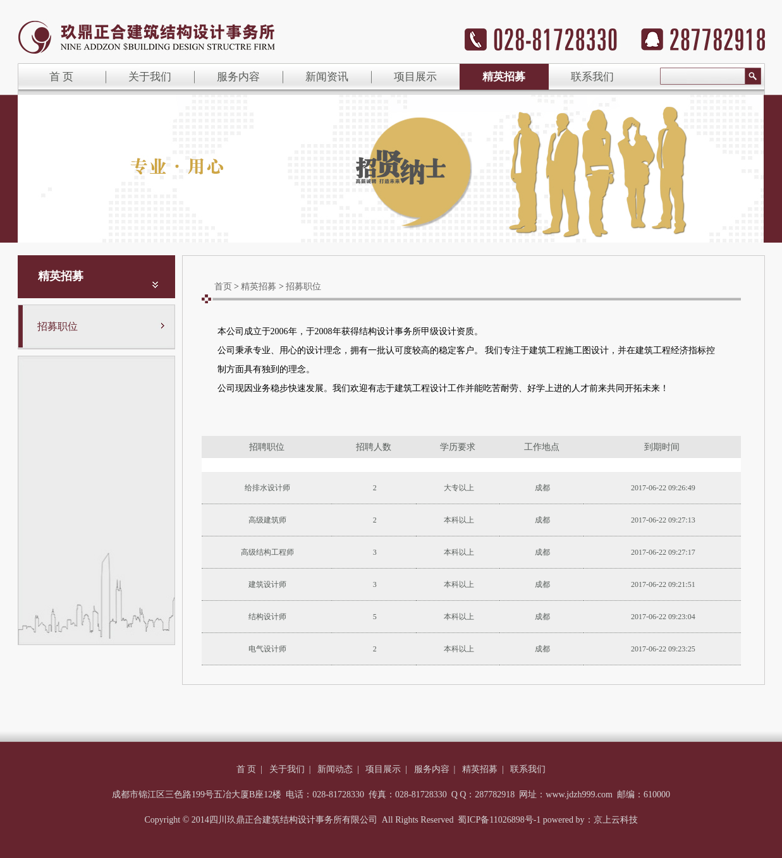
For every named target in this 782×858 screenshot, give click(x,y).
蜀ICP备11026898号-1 (499, 820)
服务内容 (238, 77)
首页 (223, 286)
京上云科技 (616, 820)
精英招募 (503, 77)
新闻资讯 (326, 77)
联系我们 (592, 77)
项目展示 (415, 77)
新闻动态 (335, 769)
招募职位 (57, 326)
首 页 (61, 77)
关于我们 (149, 77)
